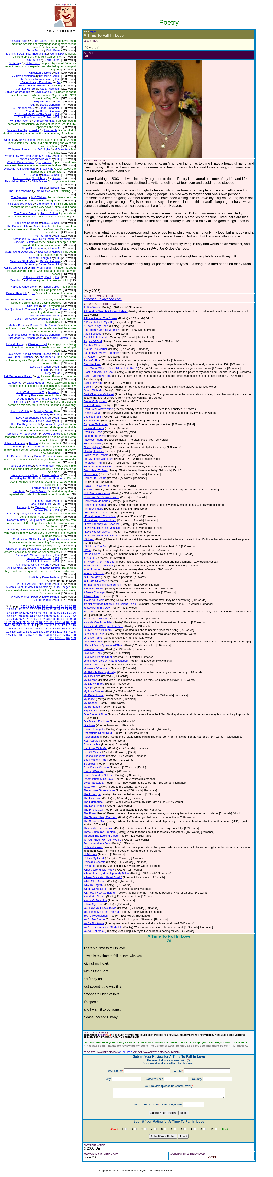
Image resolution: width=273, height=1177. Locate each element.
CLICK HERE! (126, 1052)
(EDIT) (93, 32)
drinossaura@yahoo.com (103, 299)
